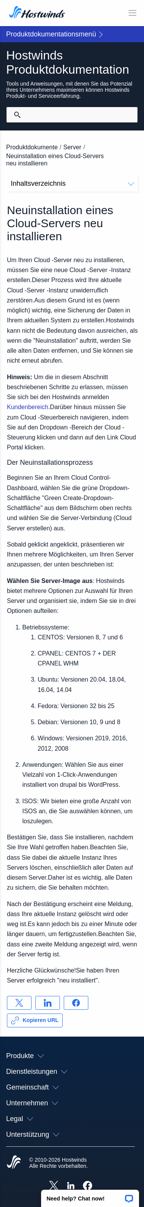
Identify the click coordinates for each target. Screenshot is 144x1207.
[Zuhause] (37, 13)
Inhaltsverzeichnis (72, 183)
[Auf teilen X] (19, 1003)
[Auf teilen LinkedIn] (47, 1003)
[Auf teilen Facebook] (76, 1003)
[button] (90, 1196)
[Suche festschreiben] (17, 114)
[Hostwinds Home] (14, 1162)
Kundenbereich (27, 407)
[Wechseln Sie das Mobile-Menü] (132, 13)
